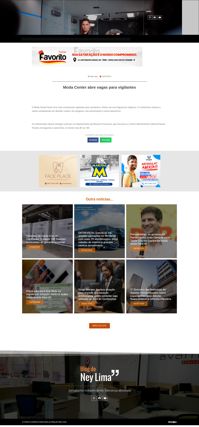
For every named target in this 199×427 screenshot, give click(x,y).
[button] (93, 139)
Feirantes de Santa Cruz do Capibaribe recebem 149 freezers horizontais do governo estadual (46, 239)
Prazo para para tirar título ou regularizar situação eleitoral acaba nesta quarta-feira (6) (47, 294)
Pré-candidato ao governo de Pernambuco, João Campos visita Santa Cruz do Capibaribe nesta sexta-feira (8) (150, 238)
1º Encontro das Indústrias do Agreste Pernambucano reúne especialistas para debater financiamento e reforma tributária (151, 294)
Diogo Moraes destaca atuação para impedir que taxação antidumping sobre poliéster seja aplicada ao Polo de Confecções (97, 294)
